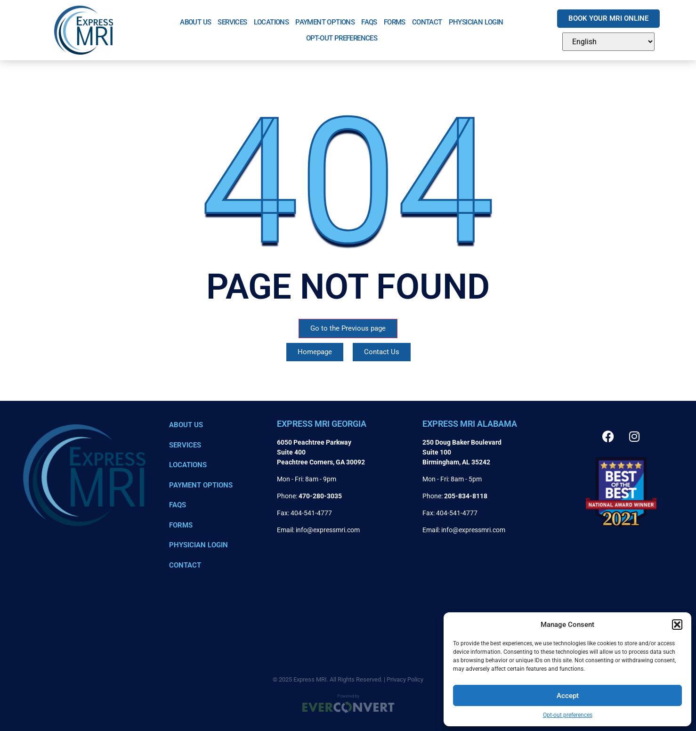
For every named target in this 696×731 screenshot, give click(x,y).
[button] (677, 624)
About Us (195, 22)
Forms (394, 22)
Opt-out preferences (567, 715)
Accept (568, 695)
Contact (427, 22)
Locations (271, 22)
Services (232, 22)
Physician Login (476, 22)
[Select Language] (608, 41)
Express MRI (310, 679)
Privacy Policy (405, 679)
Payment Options (325, 22)
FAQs (369, 22)
